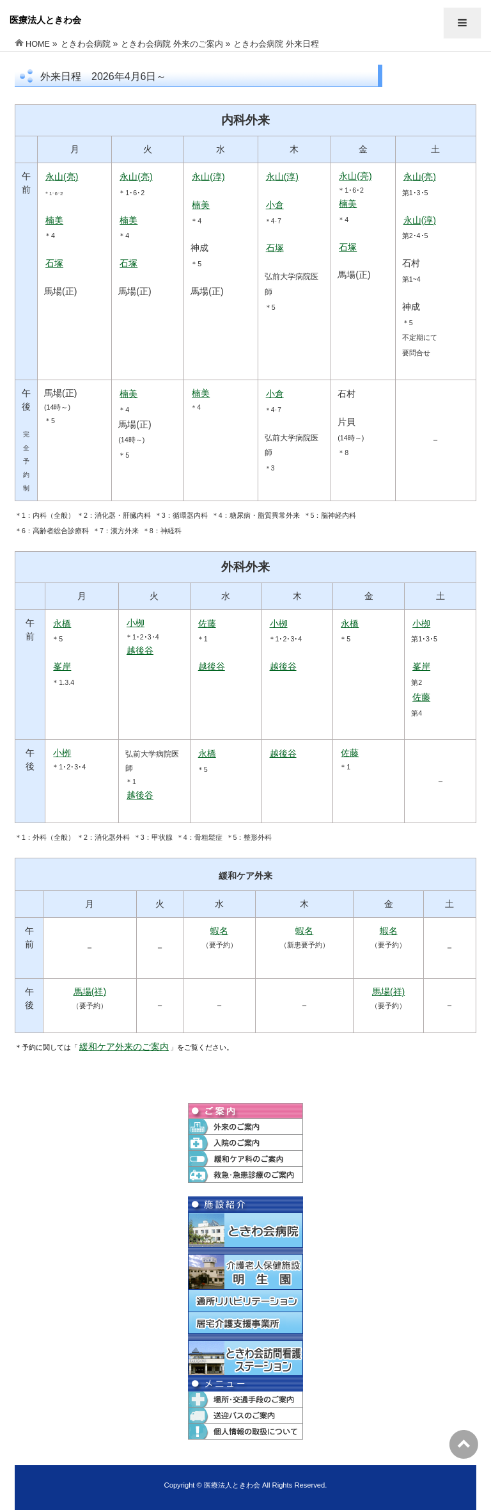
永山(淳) (208, 177)
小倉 (275, 205)
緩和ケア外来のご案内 (124, 1046)
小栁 (135, 623)
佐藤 (207, 623)
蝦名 (219, 931)
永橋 (62, 623)
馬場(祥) (90, 991)
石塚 (54, 263)
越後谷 (140, 650)
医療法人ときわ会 (45, 20)
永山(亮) (61, 177)
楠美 (54, 220)
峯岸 (62, 666)
